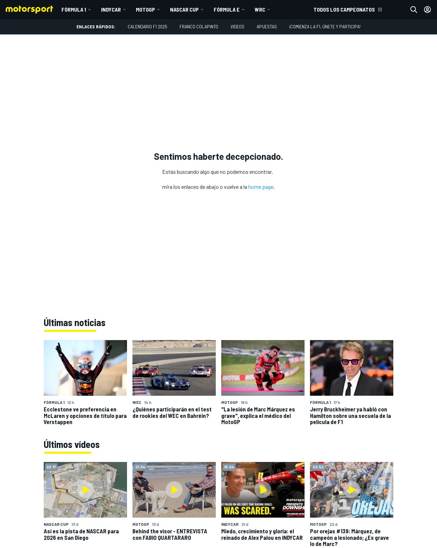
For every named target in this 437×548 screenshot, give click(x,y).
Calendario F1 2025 (147, 26)
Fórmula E (227, 9)
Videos (237, 26)
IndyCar (111, 9)
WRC (260, 9)
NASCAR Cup (184, 9)
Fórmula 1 (73, 9)
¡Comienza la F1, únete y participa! (325, 26)
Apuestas (267, 26)
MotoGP (145, 9)
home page (260, 186)
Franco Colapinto (199, 26)
